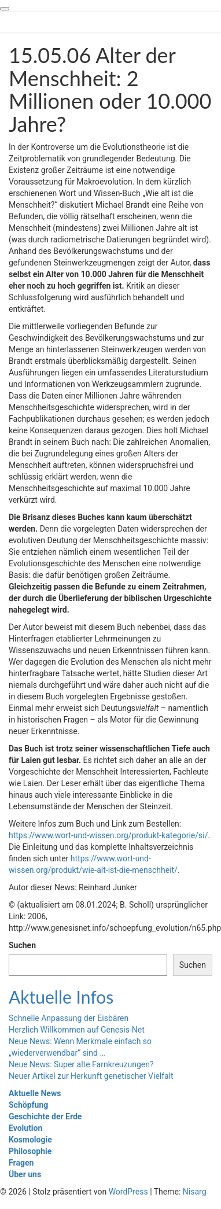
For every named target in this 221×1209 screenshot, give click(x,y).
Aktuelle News (35, 1093)
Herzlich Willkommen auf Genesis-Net (77, 1029)
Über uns (25, 1174)
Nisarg (195, 1191)
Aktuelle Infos (61, 996)
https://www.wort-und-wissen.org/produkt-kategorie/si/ (108, 835)
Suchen (22, 945)
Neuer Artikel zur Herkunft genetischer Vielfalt (91, 1076)
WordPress (128, 1191)
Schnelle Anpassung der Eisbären (68, 1018)
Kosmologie (30, 1139)
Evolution (25, 1128)
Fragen (21, 1162)
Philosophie (30, 1151)
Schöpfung (28, 1105)
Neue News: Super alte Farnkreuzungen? (81, 1064)
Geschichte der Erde (45, 1116)
